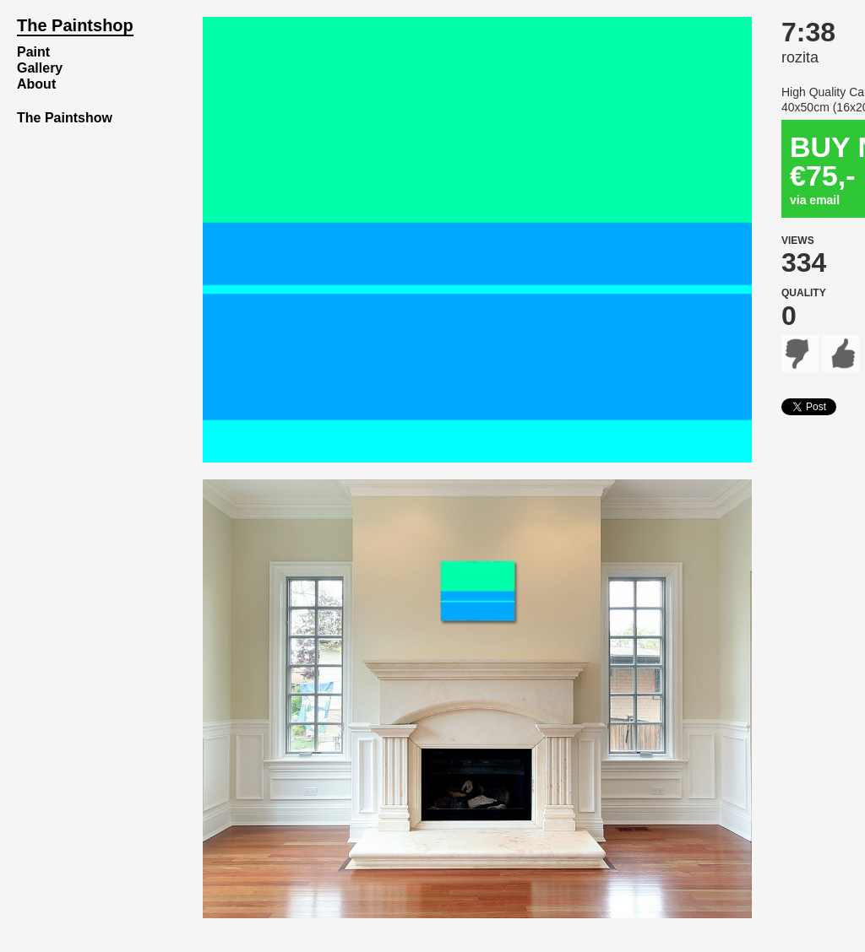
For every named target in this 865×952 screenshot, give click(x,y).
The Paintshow (64, 118)
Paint (33, 52)
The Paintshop (75, 25)
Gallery (40, 68)
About (36, 84)
